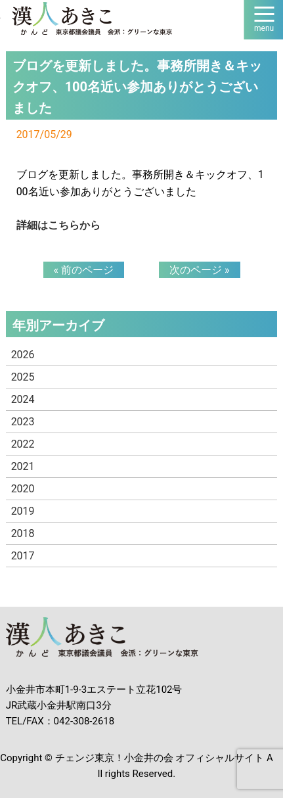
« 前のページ (84, 270)
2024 (23, 399)
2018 (23, 533)
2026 (23, 354)
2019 (23, 511)
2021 (23, 466)
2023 (23, 421)
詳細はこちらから (58, 225)
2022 (23, 444)
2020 (23, 488)
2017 (23, 556)
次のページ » (199, 270)
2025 (23, 377)
